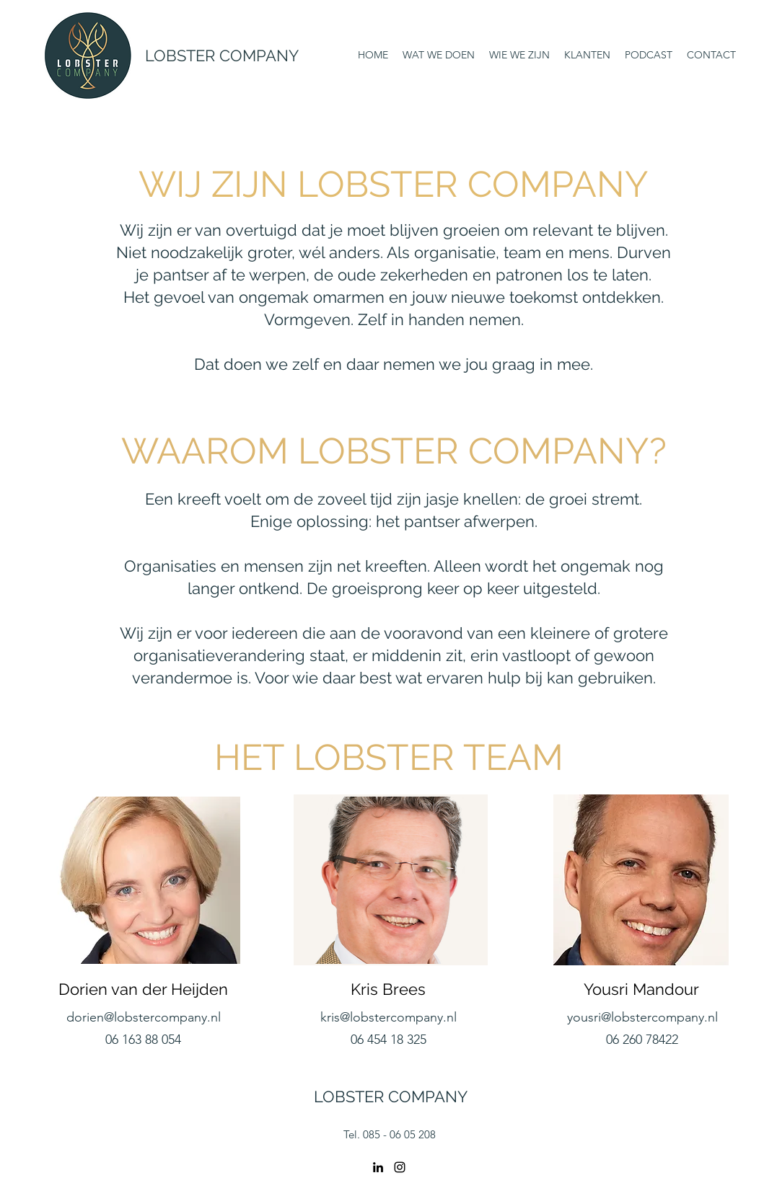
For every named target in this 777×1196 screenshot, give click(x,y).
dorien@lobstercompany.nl (143, 1017)
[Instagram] (399, 1167)
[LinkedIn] (378, 1167)
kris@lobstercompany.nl (388, 1017)
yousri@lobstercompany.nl (642, 1017)
